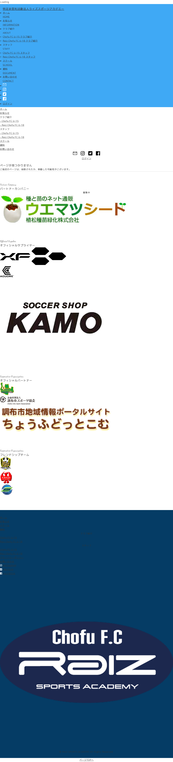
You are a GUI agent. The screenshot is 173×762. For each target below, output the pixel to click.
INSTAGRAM (8, 565)
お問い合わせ (7, 149)
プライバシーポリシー (12, 557)
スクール (4, 141)
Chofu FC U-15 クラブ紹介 (17, 36)
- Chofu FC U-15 (9, 121)
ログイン (7, 103)
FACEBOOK (7, 573)
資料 (2, 145)
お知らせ (4, 113)
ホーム (3, 109)
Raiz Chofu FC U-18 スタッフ (19, 56)
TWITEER (6, 569)
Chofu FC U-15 (8, 537)
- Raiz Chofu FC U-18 (12, 125)
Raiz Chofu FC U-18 (11, 541)
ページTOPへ (86, 759)
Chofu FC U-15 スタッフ (16, 52)
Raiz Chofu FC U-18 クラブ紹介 (20, 40)
